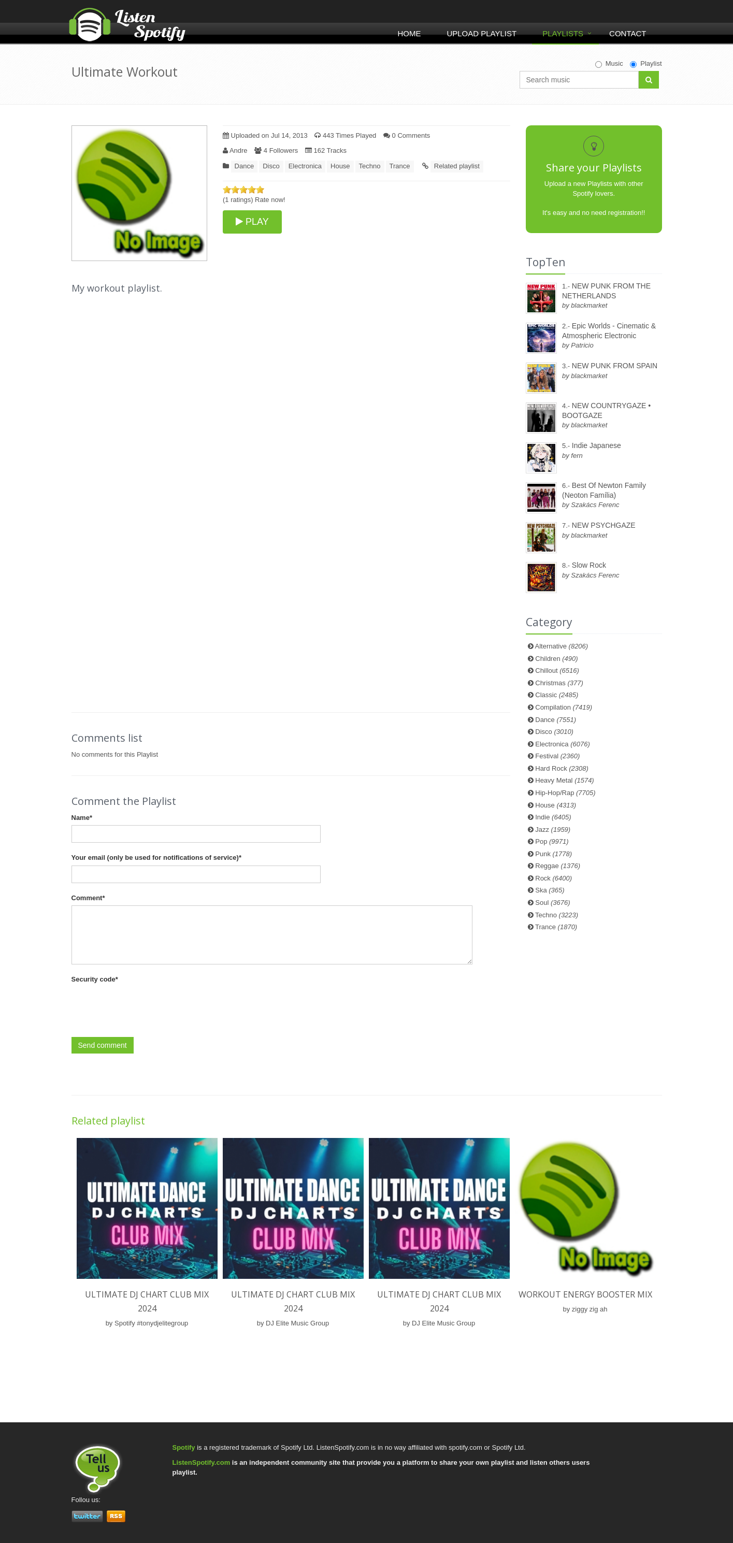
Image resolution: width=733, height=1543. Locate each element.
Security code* (94, 979)
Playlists (562, 33)
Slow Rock (589, 565)
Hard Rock (561, 768)
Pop (551, 841)
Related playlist (457, 166)
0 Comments (406, 135)
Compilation (563, 707)
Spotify (184, 1447)
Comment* (88, 898)
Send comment (102, 1045)
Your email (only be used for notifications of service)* (156, 857)
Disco (271, 166)
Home (409, 33)
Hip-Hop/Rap (565, 793)
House (340, 166)
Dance (244, 166)
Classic (556, 695)
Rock (553, 878)
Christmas (559, 683)
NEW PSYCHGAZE (604, 525)
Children (556, 658)
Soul (552, 902)
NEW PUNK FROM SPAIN (614, 366)
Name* (81, 817)
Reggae (557, 866)
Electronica (305, 166)
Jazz (552, 829)
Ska (549, 890)
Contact (627, 33)
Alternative (561, 646)
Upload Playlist (481, 33)
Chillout (557, 670)
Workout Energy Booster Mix (585, 1294)
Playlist (646, 64)
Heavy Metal (564, 780)
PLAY (252, 222)
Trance (400, 166)
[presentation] (150, 1007)
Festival (557, 756)
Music (609, 64)
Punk (553, 854)
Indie (553, 817)
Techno (370, 166)
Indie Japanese (596, 445)
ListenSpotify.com (202, 1462)
